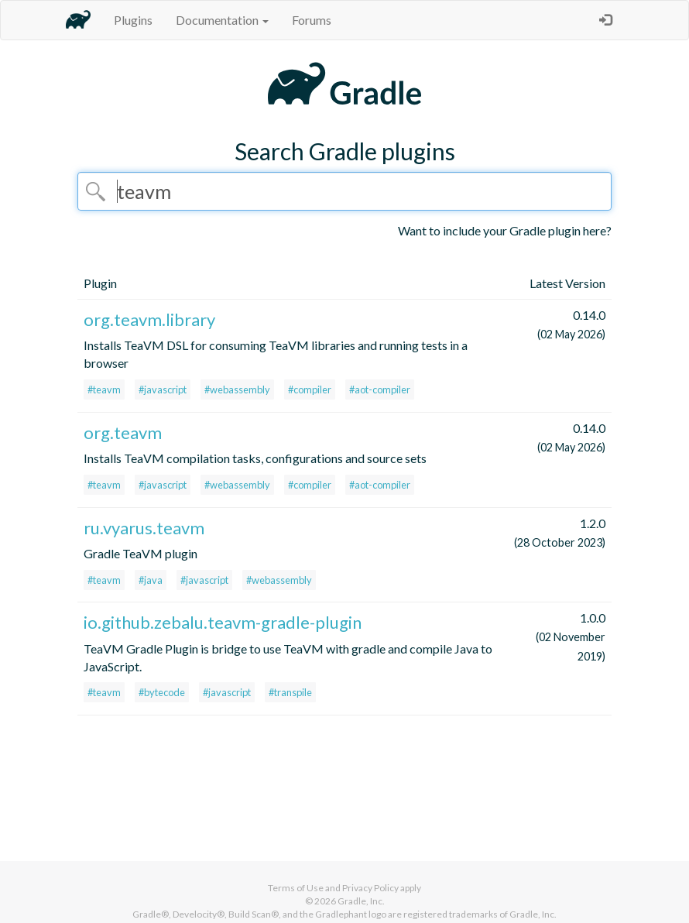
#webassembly (237, 389)
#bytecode (162, 692)
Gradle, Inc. (361, 901)
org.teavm (123, 432)
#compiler (309, 389)
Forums (311, 19)
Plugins (133, 19)
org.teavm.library (149, 319)
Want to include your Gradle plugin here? (505, 230)
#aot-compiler (379, 389)
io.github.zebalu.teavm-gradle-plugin (223, 622)
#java (151, 580)
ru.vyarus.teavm (144, 527)
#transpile (290, 692)
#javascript (163, 389)
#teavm (104, 389)
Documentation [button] (222, 19)
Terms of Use (296, 888)
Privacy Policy (370, 888)
